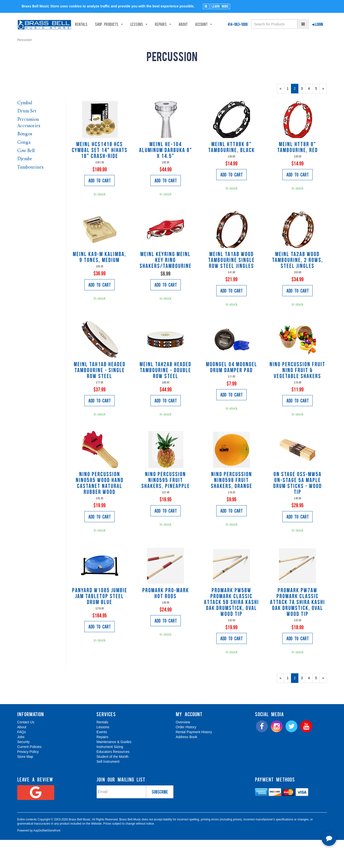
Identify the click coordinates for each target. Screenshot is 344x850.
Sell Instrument (107, 772)
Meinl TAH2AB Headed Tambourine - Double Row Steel (165, 381)
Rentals (27, 37)
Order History (186, 737)
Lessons (102, 737)
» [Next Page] (324, 100)
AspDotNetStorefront (46, 840)
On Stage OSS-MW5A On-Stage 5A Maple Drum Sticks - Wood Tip (297, 493)
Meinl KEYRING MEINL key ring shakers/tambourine (166, 270)
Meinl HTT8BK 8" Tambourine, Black (231, 158)
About (129, 37)
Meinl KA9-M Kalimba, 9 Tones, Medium (99, 268)
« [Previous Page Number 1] (282, 100)
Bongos (24, 144)
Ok (206, 6)
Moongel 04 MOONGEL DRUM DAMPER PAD (231, 378)
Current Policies (29, 757)
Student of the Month (112, 767)
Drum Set (26, 121)
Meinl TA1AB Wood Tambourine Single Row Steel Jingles (231, 270)
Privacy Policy (28, 762)
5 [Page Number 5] (317, 98)
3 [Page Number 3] (303, 98)
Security (23, 752)
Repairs (102, 747)
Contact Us (25, 732)
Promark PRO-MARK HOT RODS (165, 604)
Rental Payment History (194, 742)
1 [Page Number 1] (289, 98)
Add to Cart (99, 190)
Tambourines (30, 177)
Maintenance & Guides (113, 752)
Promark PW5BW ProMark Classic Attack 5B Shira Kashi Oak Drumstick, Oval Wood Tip (231, 612)
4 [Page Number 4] (310, 98)
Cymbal (24, 113)
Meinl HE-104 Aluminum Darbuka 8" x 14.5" (165, 161)
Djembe (24, 169)
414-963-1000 (238, 24)
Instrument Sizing (109, 757)
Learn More (220, 6)
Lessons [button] (85, 37)
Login (317, 24)
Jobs (21, 747)
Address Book (186, 747)
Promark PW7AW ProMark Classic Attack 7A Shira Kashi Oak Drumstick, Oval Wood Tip (297, 612)
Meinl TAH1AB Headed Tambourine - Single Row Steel (100, 381)
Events (101, 742)
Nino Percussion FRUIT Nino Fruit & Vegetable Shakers (297, 381)
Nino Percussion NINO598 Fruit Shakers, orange (231, 491)
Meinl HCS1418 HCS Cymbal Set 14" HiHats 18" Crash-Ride (99, 161)
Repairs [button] (109, 37)
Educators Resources (112, 762)
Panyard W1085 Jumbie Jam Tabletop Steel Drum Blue (99, 607)
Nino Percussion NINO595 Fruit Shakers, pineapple (165, 491)
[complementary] (305, 823)
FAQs (21, 742)
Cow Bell (26, 161)
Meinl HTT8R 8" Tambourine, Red (297, 158)
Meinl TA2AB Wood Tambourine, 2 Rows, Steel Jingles (297, 270)
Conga (24, 152)
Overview (183, 732)
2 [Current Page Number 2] (296, 100)
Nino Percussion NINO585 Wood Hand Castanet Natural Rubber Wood (100, 493)
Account (149, 37)
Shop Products (55, 37)
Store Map (25, 767)
